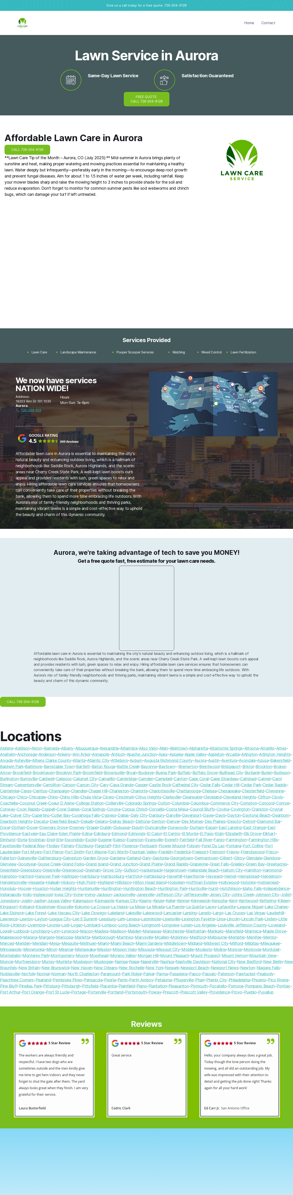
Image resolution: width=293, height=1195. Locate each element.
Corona (113, 809)
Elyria (22, 839)
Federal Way (34, 845)
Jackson (103, 894)
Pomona (235, 986)
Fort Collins (253, 845)
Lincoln (233, 919)
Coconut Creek (32, 803)
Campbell (163, 778)
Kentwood (248, 900)
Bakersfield (280, 760)
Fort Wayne (96, 852)
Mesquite (69, 943)
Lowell (6, 931)
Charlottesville (162, 791)
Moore (82, 955)
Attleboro (119, 760)
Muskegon (82, 961)
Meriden (23, 943)
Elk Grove (252, 833)
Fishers (67, 845)
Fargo (219, 839)
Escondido (74, 839)
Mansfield (234, 931)
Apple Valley (195, 754)
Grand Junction (124, 864)
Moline (220, 949)
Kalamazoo (83, 900)
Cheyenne (275, 791)
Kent (233, 900)
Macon (86, 931)
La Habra (119, 906)
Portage (78, 992)
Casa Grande (121, 784)
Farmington (236, 839)
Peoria (110, 980)
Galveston (72, 858)
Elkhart (269, 833)
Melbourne (217, 937)
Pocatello (218, 986)
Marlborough (103, 937)
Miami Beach (122, 943)
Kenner (183, 900)
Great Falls (219, 864)
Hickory (68, 882)
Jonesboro (9, 900)
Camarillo (106, 778)
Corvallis (156, 809)
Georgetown (181, 858)
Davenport (192, 815)
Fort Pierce (53, 852)
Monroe (235, 949)
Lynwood (69, 931)
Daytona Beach (256, 815)
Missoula (146, 949)
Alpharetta (198, 748)
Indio (27, 894)
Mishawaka (85, 949)
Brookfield (22, 772)
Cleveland (213, 797)
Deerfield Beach (64, 821)
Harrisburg (89, 876)
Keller (170, 900)
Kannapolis (104, 900)
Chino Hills (69, 797)
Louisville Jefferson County (242, 925)
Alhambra (128, 748)
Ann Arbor (81, 754)
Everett (171, 839)
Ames (281, 748)
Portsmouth (136, 992)
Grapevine (199, 864)
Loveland (276, 925)
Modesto (203, 949)
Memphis (236, 937)
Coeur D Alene (61, 803)
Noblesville (10, 973)
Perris (122, 980)
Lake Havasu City (64, 912)
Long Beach (129, 925)
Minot (51, 949)
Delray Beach (122, 821)
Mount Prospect (205, 955)
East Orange (254, 827)
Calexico (64, 778)
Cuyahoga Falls (86, 815)
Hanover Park (47, 876)
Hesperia (36, 882)
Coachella (9, 803)
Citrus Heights (148, 797)
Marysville (144, 937)
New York (154, 967)
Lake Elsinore (11, 912)
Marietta (82, 937)
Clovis (277, 797)
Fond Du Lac (213, 845)
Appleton (216, 754)
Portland (115, 992)
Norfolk (28, 973)
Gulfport (131, 870)
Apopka (176, 754)
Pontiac (283, 986)
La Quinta (195, 906)
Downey (77, 827)
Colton (164, 803)
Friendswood (253, 852)
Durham (197, 827)
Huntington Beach (139, 888)
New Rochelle (131, 967)
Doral (5, 827)
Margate (46, 937)
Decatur (41, 821)
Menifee (254, 937)
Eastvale (30, 833)
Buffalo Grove (205, 772)
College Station (90, 803)
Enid (51, 839)
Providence (219, 992)
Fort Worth (118, 852)
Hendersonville (13, 882)
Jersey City (219, 894)
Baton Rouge (103, 766)
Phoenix (259, 980)
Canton (180, 778)
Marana (30, 937)
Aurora (200, 760)
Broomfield (92, 772)
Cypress (108, 815)
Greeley (237, 864)
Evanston (135, 839)
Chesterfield (253, 791)
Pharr (199, 980)
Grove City (112, 870)
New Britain (29, 967)
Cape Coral (199, 778)
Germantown (206, 858)
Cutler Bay (60, 815)
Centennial (9, 791)
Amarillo (267, 748)
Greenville (51, 870)
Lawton (26, 919)
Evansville (154, 839)
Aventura (229, 760)
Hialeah (52, 882)
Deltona (143, 821)
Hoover (24, 888)
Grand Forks (73, 864)
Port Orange (33, 992)
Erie (59, 839)
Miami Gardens (149, 943)
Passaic (209, 973)
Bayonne (149, 766)
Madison (118, 931)
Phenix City (216, 980)
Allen (163, 748)
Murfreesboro (27, 961)
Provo (236, 992)
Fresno (233, 852)
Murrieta (63, 961)
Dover (32, 827)
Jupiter (39, 900)
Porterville (97, 992)
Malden (134, 931)
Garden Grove (95, 858)
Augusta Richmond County (168, 760)
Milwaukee (270, 943)
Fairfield (187, 839)
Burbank (252, 772)
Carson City (87, 784)
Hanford (26, 876)
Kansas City (126, 900)
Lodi (65, 925)
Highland (106, 882)
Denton (158, 821)
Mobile (187, 949)
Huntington (111, 888)
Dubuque (121, 827)
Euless (119, 839)
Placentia (108, 986)
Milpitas (252, 943)
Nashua (167, 961)
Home (249, 23)
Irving (90, 894)
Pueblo (250, 992)
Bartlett (83, 766)
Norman (58, 973)
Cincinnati (125, 797)
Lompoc (109, 925)
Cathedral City (185, 784)
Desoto (234, 821)
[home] (22, 22)
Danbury (156, 815)
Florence (130, 845)
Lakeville (133, 912)
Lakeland (116, 912)
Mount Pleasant (174, 955)
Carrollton (52, 784)
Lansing (190, 912)
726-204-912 (31, 410)
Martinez (125, 937)
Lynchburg (40, 931)
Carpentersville (27, 784)
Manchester (173, 931)
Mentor (269, 937)
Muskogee (103, 961)
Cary (104, 784)
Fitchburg (84, 845)
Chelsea (209, 791)
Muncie (6, 961)
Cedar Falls (210, 784)
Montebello (10, 955)
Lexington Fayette (198, 919)
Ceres (26, 791)
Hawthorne (194, 876)
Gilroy (239, 858)
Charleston (119, 791)
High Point (86, 882)
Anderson (47, 754)
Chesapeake (229, 791)
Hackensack (151, 870)
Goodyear (27, 864)
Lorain (186, 925)
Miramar (66, 949)
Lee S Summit (85, 919)
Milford (236, 943)
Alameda (51, 748)
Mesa (54, 943)
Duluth (138, 827)
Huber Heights (63, 888)
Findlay (53, 845)
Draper (92, 827)
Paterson (226, 973)
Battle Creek (128, 766)
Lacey (210, 906)
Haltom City (232, 870)
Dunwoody (178, 827)
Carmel (264, 778)
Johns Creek (242, 894)
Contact (268, 23)
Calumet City (85, 778)
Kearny (145, 900)
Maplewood (11, 937)
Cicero (108, 797)
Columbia (180, 803)
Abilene (6, 748)
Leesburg (107, 919)
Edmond (119, 833)
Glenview (8, 864)
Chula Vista (90, 797)
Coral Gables (68, 809)
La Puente (175, 906)
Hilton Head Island (149, 882)
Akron (36, 748)
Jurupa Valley (59, 900)
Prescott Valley (194, 992)
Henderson (271, 876)
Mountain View (262, 955)
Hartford (134, 876)
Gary (146, 858)
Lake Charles (276, 906)
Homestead (268, 882)
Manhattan (196, 931)
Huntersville (88, 888)
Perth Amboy (141, 980)
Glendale (254, 858)
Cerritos (40, 791)
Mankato (216, 931)
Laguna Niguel (250, 906)
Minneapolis (10, 949)
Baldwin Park (11, 766)
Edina (87, 833)
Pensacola (93, 980)
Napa (134, 961)
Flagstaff (103, 845)
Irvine (78, 894)
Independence (276, 888)
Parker (149, 973)
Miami (103, 943)
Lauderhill (275, 912)
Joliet (286, 894)
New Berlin (273, 961)
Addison (22, 748)
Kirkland (26, 906)
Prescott (170, 992)
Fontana (233, 845)
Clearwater (192, 797)
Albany (67, 748)
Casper (141, 784)
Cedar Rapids (275, 784)
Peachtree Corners (17, 980)
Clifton (264, 797)
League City (60, 919)
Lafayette (227, 906)
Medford (198, 937)
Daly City (139, 815)
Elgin (219, 833)
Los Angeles (205, 925)
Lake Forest (35, 912)
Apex (163, 754)
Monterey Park (35, 955)
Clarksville (172, 797)
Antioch (118, 754)
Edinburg (102, 833)
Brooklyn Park (68, 772)
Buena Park (166, 772)
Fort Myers (32, 852)
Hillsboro (123, 882)
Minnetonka (34, 949)
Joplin (26, 900)
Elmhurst (8, 839)
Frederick (182, 852)
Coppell (48, 809)
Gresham (93, 870)
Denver (173, 821)
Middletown (175, 943)
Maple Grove (274, 931)
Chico (22, 797)
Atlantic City (98, 760)
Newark (172, 967)
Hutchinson (230, 888)
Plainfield (126, 986)
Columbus (199, 803)
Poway (154, 992)
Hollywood (229, 882)
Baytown (167, 766)
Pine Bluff (8, 986)
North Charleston (83, 973)
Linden (271, 919)
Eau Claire (48, 833)
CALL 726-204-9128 (27, 149)
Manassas (152, 931)
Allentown (179, 748)
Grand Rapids (176, 864)
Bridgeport (230, 766)
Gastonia (161, 858)
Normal (43, 973)
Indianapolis (10, 894)
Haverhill (174, 876)
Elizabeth (233, 833)
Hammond (272, 870)
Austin (213, 760)
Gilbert (226, 858)
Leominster (151, 919)
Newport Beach (194, 967)
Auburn (136, 760)
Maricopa (64, 937)
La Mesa (137, 906)
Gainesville (26, 858)
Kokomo (82, 906)
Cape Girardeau (225, 778)
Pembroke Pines (67, 980)
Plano (141, 986)
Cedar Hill (230, 784)
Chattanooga (188, 791)
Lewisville (171, 919)
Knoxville (65, 906)
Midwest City (216, 943)
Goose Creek (49, 864)
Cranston (260, 809)
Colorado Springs (140, 803)
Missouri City (168, 949)
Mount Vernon (235, 955)
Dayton (234, 815)
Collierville (114, 803)
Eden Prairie (69, 833)
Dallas (123, 815)
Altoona (251, 748)
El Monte (190, 833)
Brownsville (114, 772)
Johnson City (267, 894)
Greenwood (72, 870)
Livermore (36, 925)
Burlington (9, 778)
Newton (247, 967)
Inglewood (43, 894)
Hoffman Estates (201, 882)
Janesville (145, 894)
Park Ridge (131, 973)
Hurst (213, 888)
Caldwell (46, 778)
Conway (7, 809)
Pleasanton (179, 986)
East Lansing (230, 827)
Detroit (249, 821)
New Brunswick (55, 967)
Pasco (194, 973)
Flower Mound (172, 845)
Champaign (59, 791)
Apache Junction (142, 754)
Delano (101, 821)
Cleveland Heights (239, 797)
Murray (48, 961)
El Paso (206, 833)
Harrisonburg (112, 876)
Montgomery (62, 955)
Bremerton (188, 766)
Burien (266, 772)
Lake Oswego (94, 912)
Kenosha (219, 900)
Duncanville (155, 827)
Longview (171, 925)
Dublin (106, 827)
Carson (68, 784)
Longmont (151, 925)
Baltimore (33, 766)
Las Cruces (235, 912)
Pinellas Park (30, 986)
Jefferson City (169, 894)
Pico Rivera (278, 980)
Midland (195, 943)
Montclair (271, 949)
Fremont (217, 852)
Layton (41, 919)
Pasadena (178, 973)
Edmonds (136, 833)
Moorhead (99, 955)
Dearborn (280, 815)
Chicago (7, 797)
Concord (266, 803)
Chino (53, 797)
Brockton (263, 766)
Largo (218, 912)
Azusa (262, 760)
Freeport (200, 852)
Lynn (55, 931)
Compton (248, 803)
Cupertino (41, 815)
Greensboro (30, 870)
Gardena (117, 858)
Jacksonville (124, 894)
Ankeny (64, 754)
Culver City (20, 815)
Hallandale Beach (203, 870)
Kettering (268, 900)
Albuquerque (86, 748)
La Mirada (156, 906)
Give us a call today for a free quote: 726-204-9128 (146, 5)
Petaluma (163, 980)
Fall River (204, 839)
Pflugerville (184, 980)
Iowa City (63, 894)
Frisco (271, 852)
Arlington (249, 754)
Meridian (40, 943)
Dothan (18, 827)
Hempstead (248, 876)
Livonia (53, 925)
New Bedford (249, 961)
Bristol (248, 766)
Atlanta (79, 760)
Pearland (43, 980)
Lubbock (21, 931)
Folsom (193, 845)
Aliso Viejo (148, 748)
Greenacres (277, 864)
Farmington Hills (263, 839)
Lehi (121, 919)
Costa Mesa (177, 809)
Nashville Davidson (193, 961)
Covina (223, 809)
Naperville (149, 961)
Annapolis (100, 754)
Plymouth (199, 986)
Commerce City (224, 803)
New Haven (81, 967)
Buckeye (146, 772)
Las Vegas (256, 912)
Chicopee (37, 797)
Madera (101, 931)
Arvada (6, 760)
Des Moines (192, 821)
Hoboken (176, 882)
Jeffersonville (195, 894)
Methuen (88, 943)
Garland (134, 858)
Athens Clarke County (51, 760)
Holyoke (248, 882)
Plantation (157, 986)
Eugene (105, 839)
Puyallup (265, 992)
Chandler (79, 791)
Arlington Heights (275, 754)
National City (223, 961)
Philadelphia (239, 980)
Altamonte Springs (226, 748)
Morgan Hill (148, 955)
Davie (208, 815)
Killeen (283, 900)
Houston (40, 888)
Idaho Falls (252, 888)
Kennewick (200, 900)
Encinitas (37, 839)
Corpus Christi (134, 809)
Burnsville (28, 778)
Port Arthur (10, 992)
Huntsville (197, 888)
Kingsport (9, 906)
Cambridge (127, 778)
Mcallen (162, 937)
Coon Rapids (28, 809)
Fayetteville (10, 845)
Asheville (22, 760)
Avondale (247, 760)
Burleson (282, 772)
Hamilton (252, 870)
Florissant (148, 845)
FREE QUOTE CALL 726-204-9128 (147, 99)
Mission (104, 949)
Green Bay (255, 864)
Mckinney (179, 937)
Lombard (92, 925)
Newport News (225, 967)
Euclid (90, 839)
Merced (7, 943)
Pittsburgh (70, 986)
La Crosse (100, 906)
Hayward (214, 876)
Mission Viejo (124, 949)
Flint (116, 845)
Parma (162, 973)
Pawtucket (245, 973)
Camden (146, 778)
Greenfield (9, 870)
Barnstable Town (59, 766)
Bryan (131, 772)
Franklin (165, 852)
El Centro (172, 833)
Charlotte (139, 791)
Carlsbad (248, 778)
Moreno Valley (123, 955)
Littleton (18, 925)
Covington (240, 809)
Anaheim (7, 754)
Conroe (282, 803)
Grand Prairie (150, 864)
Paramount (110, 973)
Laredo (205, 912)
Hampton (8, 876)
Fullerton (8, 858)
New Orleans (105, 967)
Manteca (253, 931)
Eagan (211, 827)
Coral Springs (93, 809)
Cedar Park (251, 784)
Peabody (265, 973)
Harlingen (70, 876)
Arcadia (232, 754)
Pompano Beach (260, 986)
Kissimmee (45, 906)
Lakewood (152, 912)
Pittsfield (90, 986)
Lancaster (172, 912)
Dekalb (87, 821)
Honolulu (8, 888)
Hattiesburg (154, 876)
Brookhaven (43, 772)
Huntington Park (172, 888)
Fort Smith (74, 852)
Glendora (272, 858)
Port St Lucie (57, 992)
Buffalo (184, 772)
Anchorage (27, 754)
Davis (220, 815)
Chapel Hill (98, 791)
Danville (173, 815)
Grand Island (97, 864)
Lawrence (9, 919)
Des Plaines (215, 821)
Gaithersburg (49, 858)
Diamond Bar (268, 821)
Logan (76, 925)
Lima (221, 919)
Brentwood (209, 766)
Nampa (121, 961)
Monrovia (252, 949)
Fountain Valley (143, 852)
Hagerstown (175, 870)
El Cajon (154, 833)
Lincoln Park (252, 919)
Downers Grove (53, 827)
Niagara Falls (268, 967)
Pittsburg (51, 986)
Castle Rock (160, 784)
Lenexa (133, 919)
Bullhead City (231, 772)
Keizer (158, 900)
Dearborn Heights (16, 821)
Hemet (230, 876)
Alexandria (109, 748)
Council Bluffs (202, 809)
